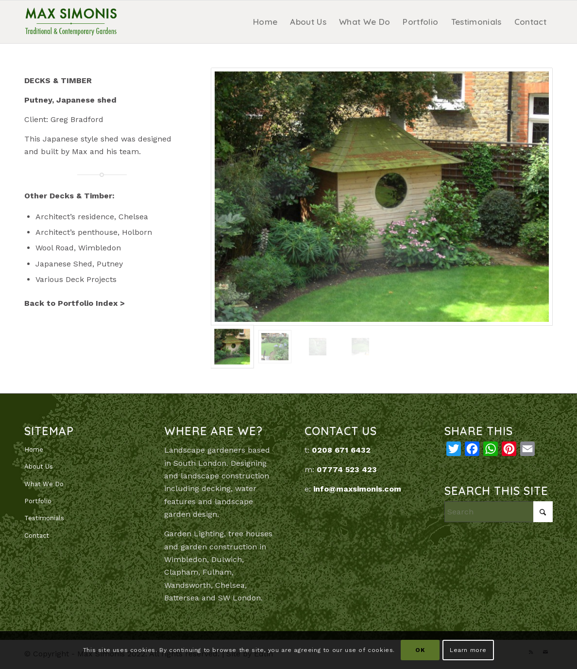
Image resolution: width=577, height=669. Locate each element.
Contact (36, 535)
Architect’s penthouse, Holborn (93, 232)
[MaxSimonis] (71, 21)
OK (419, 650)
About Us (38, 466)
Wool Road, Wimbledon (78, 247)
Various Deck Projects (76, 279)
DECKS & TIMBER (58, 80)
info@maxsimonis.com (357, 488)
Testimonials (44, 518)
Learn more (468, 650)
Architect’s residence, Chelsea (91, 216)
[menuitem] (265, 21)
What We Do (44, 484)
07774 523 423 (347, 469)
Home (33, 449)
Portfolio (37, 501)
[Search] (498, 511)
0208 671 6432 (341, 450)
